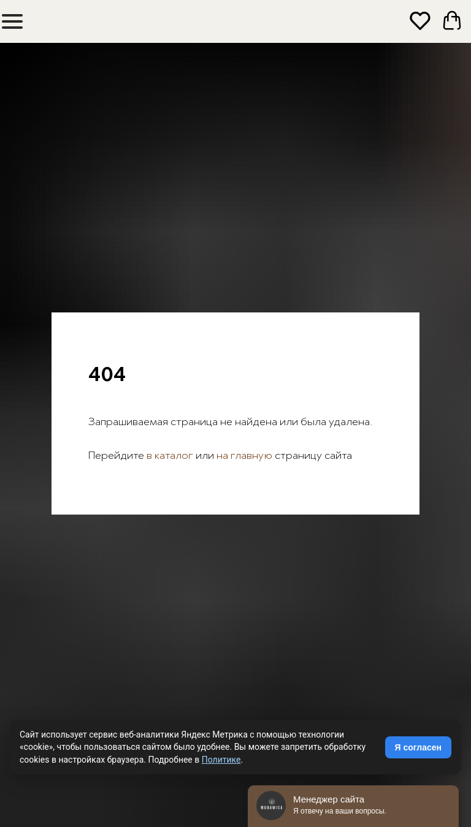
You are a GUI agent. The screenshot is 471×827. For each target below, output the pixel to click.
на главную (244, 456)
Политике (221, 760)
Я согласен (418, 747)
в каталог (168, 456)
